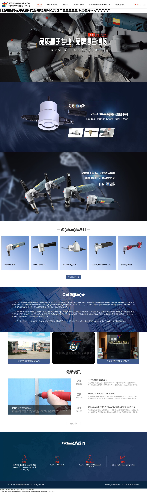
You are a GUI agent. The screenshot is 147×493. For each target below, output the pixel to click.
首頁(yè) (39, 4)
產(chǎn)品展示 (79, 4)
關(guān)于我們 (52, 4)
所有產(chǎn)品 (73, 277)
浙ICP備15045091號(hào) (130, 485)
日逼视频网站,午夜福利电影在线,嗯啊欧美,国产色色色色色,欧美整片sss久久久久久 (55, 10)
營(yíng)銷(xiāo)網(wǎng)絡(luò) (99, 4)
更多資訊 (73, 424)
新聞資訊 (66, 4)
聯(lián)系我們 (120, 4)
